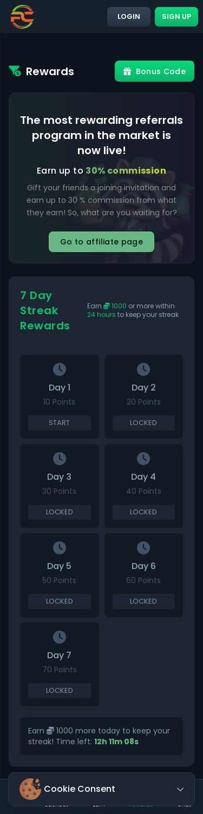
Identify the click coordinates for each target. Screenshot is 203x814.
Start (59, 423)
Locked (143, 423)
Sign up (176, 16)
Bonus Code (154, 71)
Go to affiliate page (101, 241)
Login (128, 16)
